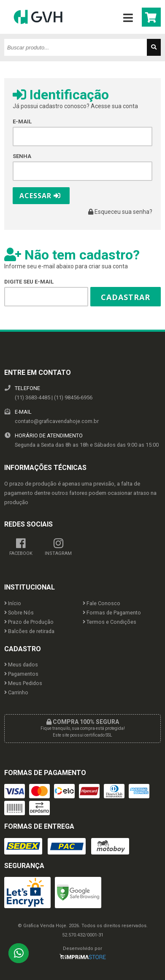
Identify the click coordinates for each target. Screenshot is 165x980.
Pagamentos (21, 674)
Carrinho (16, 692)
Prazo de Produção (29, 622)
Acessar (40, 195)
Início (12, 603)
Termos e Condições (109, 622)
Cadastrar (125, 297)
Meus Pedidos (23, 683)
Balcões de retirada (29, 631)
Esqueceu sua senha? (120, 211)
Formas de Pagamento (112, 612)
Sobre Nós (19, 612)
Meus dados (21, 664)
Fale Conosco (101, 603)
